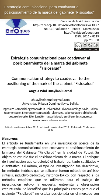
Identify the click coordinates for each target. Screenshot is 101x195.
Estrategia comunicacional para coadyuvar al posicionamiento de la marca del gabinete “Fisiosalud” (49, 10)
